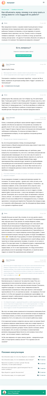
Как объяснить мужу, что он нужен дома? (13, 375)
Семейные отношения (17, 9)
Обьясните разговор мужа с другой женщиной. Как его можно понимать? (17, 368)
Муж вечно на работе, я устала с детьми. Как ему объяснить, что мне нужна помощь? (15, 363)
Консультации (5, 9)
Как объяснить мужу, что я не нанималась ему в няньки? (18, 359)
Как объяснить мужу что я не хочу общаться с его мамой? (18, 356)
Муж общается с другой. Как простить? (13, 372)
